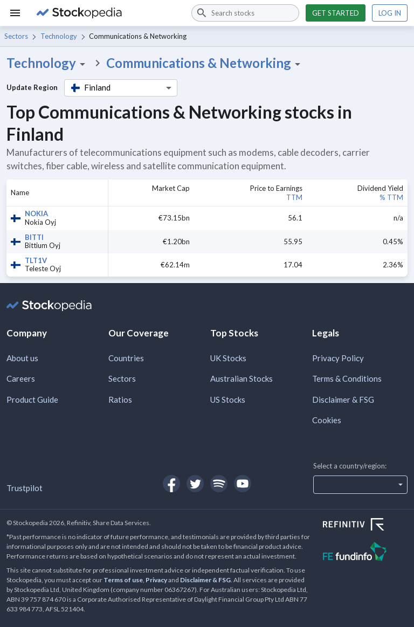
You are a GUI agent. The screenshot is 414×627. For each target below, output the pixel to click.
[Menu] (15, 13)
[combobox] (245, 13)
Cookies (326, 420)
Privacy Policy (338, 358)
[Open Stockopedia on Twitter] (195, 483)
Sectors (16, 36)
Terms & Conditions (347, 378)
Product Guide (32, 399)
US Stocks (227, 399)
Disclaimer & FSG (343, 399)
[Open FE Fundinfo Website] (365, 553)
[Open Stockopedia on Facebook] (171, 483)
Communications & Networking (205, 63)
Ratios (120, 399)
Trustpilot (24, 488)
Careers (20, 378)
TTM (294, 197)
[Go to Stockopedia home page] (107, 13)
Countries (126, 358)
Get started (335, 13)
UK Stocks (228, 358)
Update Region (32, 87)
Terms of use (123, 580)
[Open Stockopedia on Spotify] (218, 483)
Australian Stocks (241, 378)
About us (22, 358)
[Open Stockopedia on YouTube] (242, 483)
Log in (389, 13)
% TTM (391, 197)
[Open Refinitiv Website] (365, 525)
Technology (58, 36)
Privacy (156, 580)
